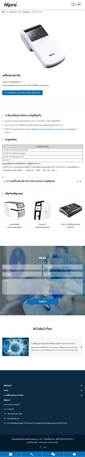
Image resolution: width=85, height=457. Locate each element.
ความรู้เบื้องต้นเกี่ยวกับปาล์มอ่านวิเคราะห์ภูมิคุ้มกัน (29, 181)
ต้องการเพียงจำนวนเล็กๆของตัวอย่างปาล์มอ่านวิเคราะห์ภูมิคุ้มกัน (51, 129)
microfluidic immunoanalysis (14, 225)
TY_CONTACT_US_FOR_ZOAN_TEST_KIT (22, 93)
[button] (81, 347)
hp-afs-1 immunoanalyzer (42, 225)
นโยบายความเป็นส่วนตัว (48, 442)
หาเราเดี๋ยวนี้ (9, 409)
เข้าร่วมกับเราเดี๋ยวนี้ (11, 405)
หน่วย (43, 390)
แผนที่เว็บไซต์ (31, 442)
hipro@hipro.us (13, 418)
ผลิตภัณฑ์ (13, 12)
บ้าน (6, 12)
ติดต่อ (42, 257)
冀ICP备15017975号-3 (65, 439)
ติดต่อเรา (7, 400)
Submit (42, 301)
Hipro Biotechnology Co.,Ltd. (31, 439)
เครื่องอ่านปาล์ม (37, 12)
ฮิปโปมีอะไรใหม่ (42, 328)
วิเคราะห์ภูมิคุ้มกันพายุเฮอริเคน (70, 225)
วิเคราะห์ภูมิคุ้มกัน (24, 12)
